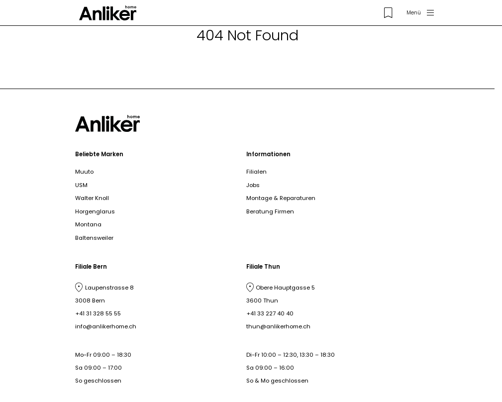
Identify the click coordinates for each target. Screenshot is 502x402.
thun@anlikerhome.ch (278, 326)
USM (81, 185)
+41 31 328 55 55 (98, 313)
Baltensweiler (94, 238)
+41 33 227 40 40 (270, 313)
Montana (88, 224)
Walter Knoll (92, 198)
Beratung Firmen (270, 211)
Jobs (253, 185)
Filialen (256, 172)
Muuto (84, 172)
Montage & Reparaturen (280, 198)
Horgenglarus (95, 211)
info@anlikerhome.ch (105, 326)
